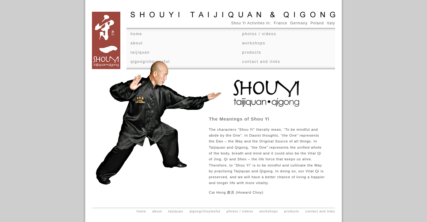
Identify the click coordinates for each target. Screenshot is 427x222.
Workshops (253, 43)
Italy (331, 23)
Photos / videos (259, 34)
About (137, 43)
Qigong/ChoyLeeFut (150, 62)
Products (251, 52)
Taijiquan (140, 52)
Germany (299, 23)
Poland (317, 23)
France (280, 23)
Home (136, 34)
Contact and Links (261, 62)
